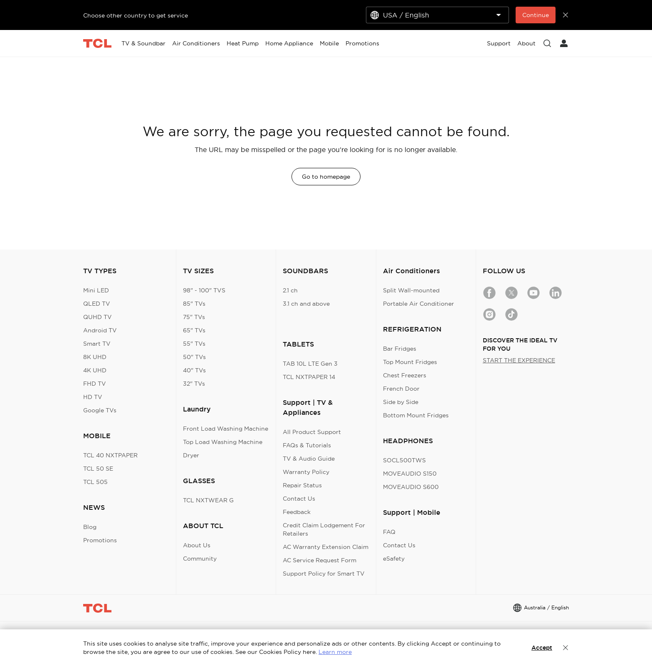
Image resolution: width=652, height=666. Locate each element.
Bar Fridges (399, 348)
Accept (541, 647)
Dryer (191, 455)
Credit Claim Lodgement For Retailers (324, 529)
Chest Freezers (404, 375)
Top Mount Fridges (410, 362)
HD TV (92, 397)
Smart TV (97, 343)
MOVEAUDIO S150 (410, 473)
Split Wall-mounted (411, 290)
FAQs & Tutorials (307, 445)
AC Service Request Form (319, 560)
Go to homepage (326, 176)
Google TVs (99, 410)
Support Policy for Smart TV (324, 573)
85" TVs (194, 303)
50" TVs (194, 357)
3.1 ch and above (306, 303)
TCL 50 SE (98, 468)
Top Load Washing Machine (222, 442)
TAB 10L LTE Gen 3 (310, 363)
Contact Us (299, 498)
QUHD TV (97, 317)
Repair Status (302, 485)
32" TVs (194, 383)
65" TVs (194, 330)
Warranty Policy (306, 472)
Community (200, 558)
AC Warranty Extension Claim (325, 547)
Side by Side (400, 402)
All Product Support (312, 432)
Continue (535, 15)
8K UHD (94, 357)
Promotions (100, 540)
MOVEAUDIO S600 (411, 487)
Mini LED (96, 290)
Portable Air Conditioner (418, 303)
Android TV (100, 330)
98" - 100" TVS (204, 290)
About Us (196, 545)
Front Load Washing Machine (225, 428)
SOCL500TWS (404, 460)
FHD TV (94, 383)
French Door (401, 388)
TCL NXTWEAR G (208, 500)
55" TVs (194, 343)
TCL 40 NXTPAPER (110, 455)
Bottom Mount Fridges (416, 415)
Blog (89, 527)
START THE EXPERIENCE (519, 360)
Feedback (297, 512)
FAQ (389, 532)
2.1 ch (290, 290)
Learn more (335, 652)
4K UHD (94, 370)
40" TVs (194, 370)
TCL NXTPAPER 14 (309, 377)
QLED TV (96, 303)
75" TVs (194, 317)
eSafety (394, 558)
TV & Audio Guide (309, 458)
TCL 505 (95, 482)
